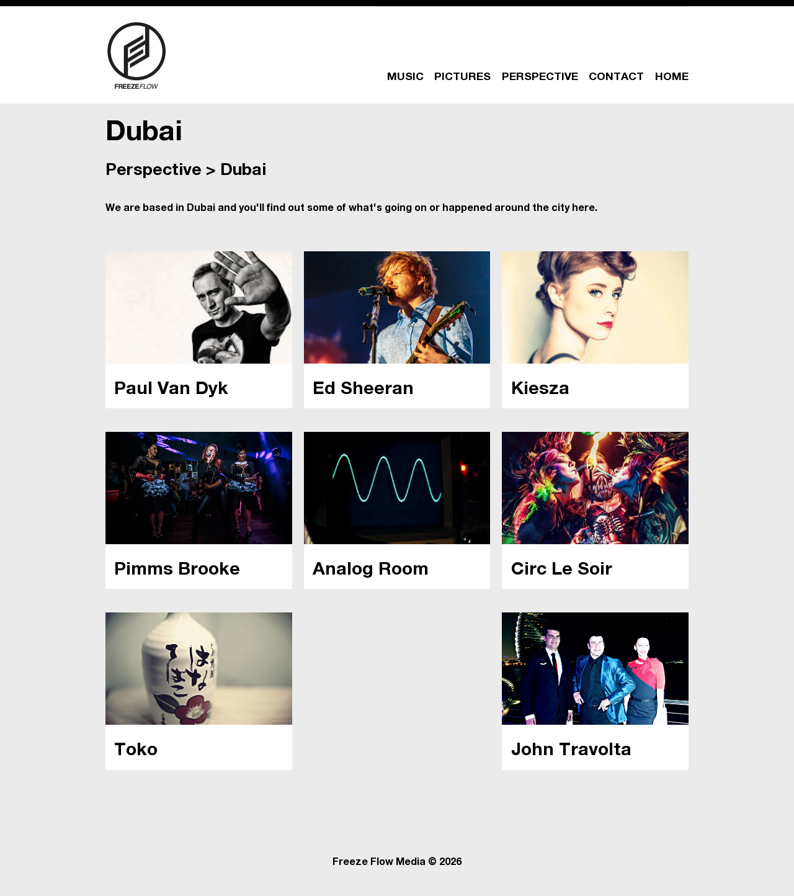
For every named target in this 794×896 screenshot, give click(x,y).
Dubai (243, 171)
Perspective (153, 171)
